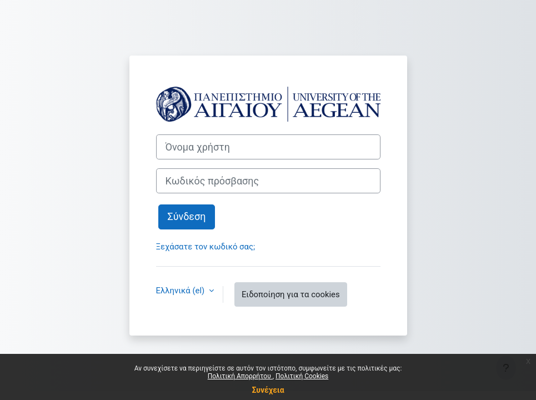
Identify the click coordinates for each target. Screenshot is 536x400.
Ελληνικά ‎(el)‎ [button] (181, 291)
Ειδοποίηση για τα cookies (291, 294)
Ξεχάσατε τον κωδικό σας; (206, 247)
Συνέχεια (268, 390)
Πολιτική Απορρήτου (240, 376)
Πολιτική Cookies (301, 376)
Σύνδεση (187, 216)
